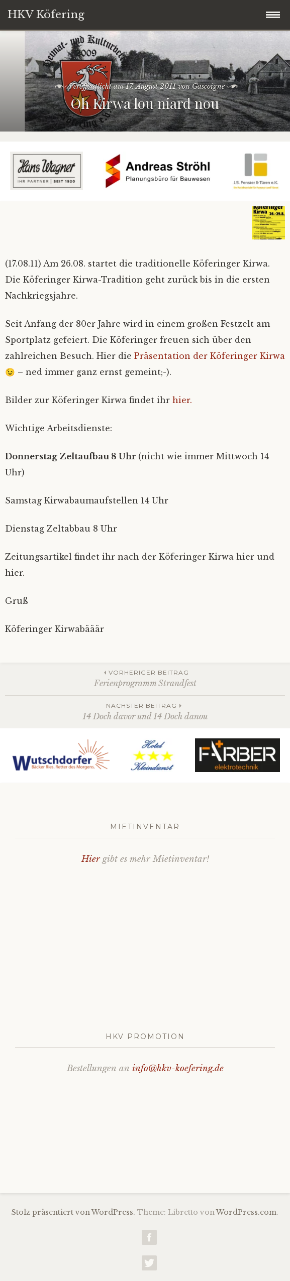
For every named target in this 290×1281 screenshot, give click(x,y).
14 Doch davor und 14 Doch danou (145, 711)
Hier (90, 859)
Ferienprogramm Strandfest (145, 678)
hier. (182, 400)
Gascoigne (208, 86)
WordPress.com (246, 1212)
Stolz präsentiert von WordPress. (73, 1212)
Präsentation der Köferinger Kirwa (209, 356)
